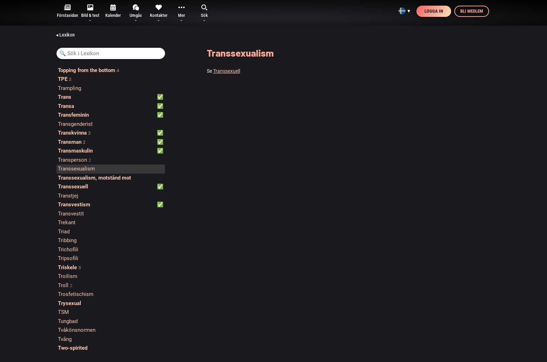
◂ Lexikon (65, 35)
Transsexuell (226, 71)
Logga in (433, 11)
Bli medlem (471, 11)
